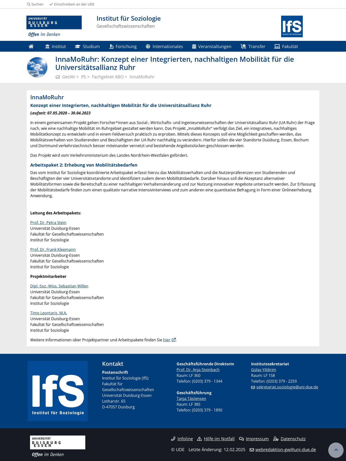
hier (166, 340)
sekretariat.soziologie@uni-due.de (287, 387)
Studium (87, 46)
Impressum (254, 439)
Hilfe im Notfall (216, 439)
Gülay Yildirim (263, 369)
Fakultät (286, 46)
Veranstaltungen (211, 46)
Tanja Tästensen (191, 398)
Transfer (253, 46)
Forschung (123, 46)
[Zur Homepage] (54, 26)
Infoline (182, 439)
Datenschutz (289, 439)
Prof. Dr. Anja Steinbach (198, 369)
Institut (55, 46)
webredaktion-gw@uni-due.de (285, 449)
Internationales (164, 46)
